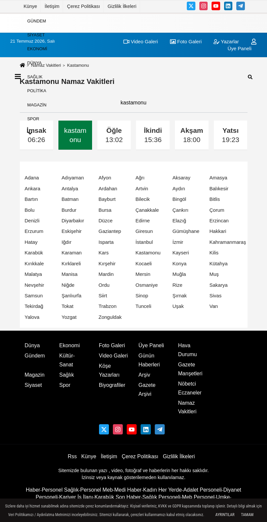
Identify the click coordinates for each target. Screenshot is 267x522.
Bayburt (107, 199)
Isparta (106, 242)
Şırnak (180, 295)
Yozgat (69, 317)
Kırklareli (71, 263)
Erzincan (219, 220)
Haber (33, 490)
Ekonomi (37, 48)
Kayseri (181, 252)
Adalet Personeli (202, 490)
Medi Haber (128, 490)
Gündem (36, 20)
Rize (178, 285)
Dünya (34, 62)
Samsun (34, 295)
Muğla (179, 274)
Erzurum (34, 231)
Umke (223, 497)
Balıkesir (219, 188)
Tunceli (143, 306)
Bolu (30, 210)
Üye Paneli (151, 345)
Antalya (70, 188)
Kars (104, 252)
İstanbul (144, 242)
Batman (70, 199)
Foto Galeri (112, 345)
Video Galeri (113, 355)
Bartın (31, 199)
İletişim (52, 6)
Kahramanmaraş (228, 242)
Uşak (178, 306)
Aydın (179, 188)
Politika (37, 90)
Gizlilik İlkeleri (122, 6)
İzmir (178, 242)
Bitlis (215, 199)
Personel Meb (96, 490)
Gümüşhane (186, 231)
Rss (72, 456)
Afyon (105, 177)
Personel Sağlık (60, 490)
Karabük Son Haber (117, 497)
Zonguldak (110, 317)
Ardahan (108, 188)
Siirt (103, 295)
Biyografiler (112, 385)
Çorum (217, 210)
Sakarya (219, 285)
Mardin (106, 274)
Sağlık (35, 76)
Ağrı (140, 177)
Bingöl (179, 199)
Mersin (143, 274)
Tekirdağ (34, 306)
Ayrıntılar (225, 514)
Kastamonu (148, 252)
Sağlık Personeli (161, 497)
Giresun (144, 231)
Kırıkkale (34, 263)
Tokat (68, 306)
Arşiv (144, 375)
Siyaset (36, 34)
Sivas (216, 295)
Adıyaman (73, 177)
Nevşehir (34, 285)
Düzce (106, 220)
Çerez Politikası (83, 6)
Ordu (104, 285)
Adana (32, 177)
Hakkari (218, 231)
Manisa (70, 274)
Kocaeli (144, 263)
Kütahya (219, 263)
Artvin (142, 188)
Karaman (72, 252)
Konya (180, 263)
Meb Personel (198, 497)
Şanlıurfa (72, 295)
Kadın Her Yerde (162, 490)
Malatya (33, 274)
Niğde (68, 285)
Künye (30, 6)
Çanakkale (147, 210)
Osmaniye (147, 285)
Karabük (34, 252)
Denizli (32, 220)
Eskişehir (72, 231)
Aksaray (181, 177)
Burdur (69, 210)
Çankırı (180, 210)
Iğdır (67, 242)
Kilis (214, 252)
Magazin (37, 104)
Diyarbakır (73, 220)
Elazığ (179, 220)
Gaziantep (110, 231)
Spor (33, 118)
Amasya (218, 177)
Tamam (247, 514)
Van (214, 306)
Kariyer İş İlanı (76, 497)
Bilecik (143, 199)
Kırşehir (107, 263)
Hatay (31, 242)
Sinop (142, 295)
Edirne (143, 220)
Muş (214, 274)
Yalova (32, 317)
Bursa (105, 210)
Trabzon (108, 306)
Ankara (33, 188)
